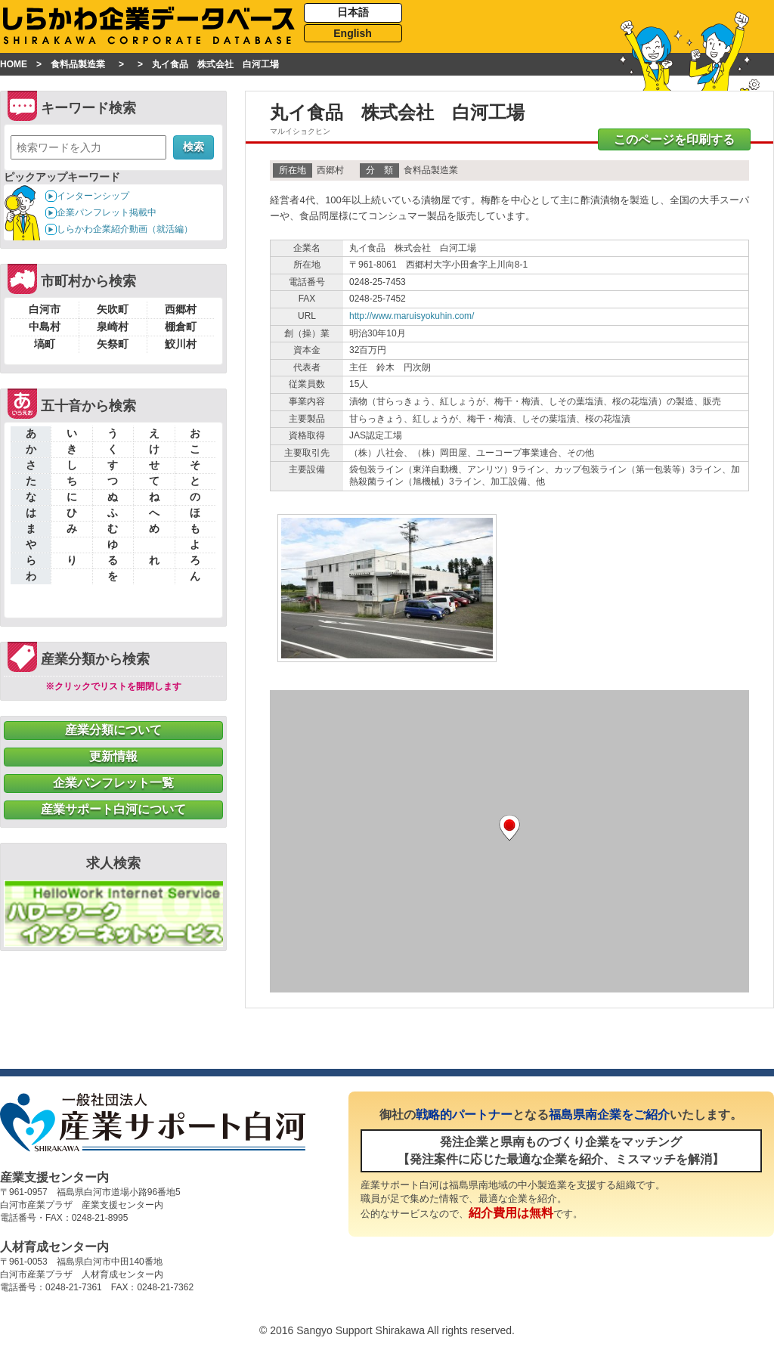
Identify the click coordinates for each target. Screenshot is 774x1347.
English (352, 33)
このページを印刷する (674, 139)
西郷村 (181, 309)
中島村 (44, 326)
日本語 (353, 12)
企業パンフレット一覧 (113, 782)
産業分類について (113, 729)
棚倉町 (181, 326)
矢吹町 (112, 309)
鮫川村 (181, 344)
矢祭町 (112, 344)
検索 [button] (193, 147)
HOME (13, 64)
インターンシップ (93, 195)
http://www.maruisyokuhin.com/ (411, 316)
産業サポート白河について (113, 809)
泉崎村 (112, 326)
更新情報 (113, 756)
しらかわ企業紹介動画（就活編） (125, 229)
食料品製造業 (78, 64)
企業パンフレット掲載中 (106, 212)
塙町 (44, 344)
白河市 (44, 309)
